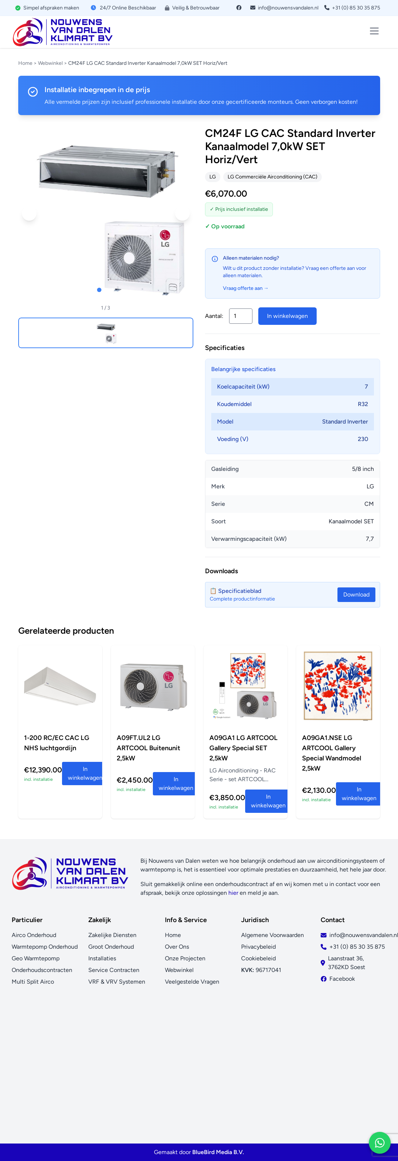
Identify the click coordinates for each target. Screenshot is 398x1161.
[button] (29, 213)
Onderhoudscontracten (42, 970)
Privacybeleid (258, 946)
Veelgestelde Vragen (192, 981)
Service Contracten (113, 970)
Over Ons (177, 946)
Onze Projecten (185, 958)
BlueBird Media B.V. (218, 1152)
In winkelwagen (287, 315)
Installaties (102, 958)
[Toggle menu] (374, 31)
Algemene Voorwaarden (272, 935)
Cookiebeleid (258, 958)
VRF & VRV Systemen (116, 981)
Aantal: (214, 315)
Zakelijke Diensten (112, 935)
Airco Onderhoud (34, 935)
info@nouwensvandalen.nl (284, 8)
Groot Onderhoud (111, 946)
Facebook (342, 978)
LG (212, 177)
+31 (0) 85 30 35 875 (352, 8)
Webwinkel (50, 63)
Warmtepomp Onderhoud (45, 946)
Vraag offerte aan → (246, 288)
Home (25, 63)
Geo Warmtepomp (35, 958)
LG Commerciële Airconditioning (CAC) (272, 177)
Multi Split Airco (33, 981)
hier (233, 892)
